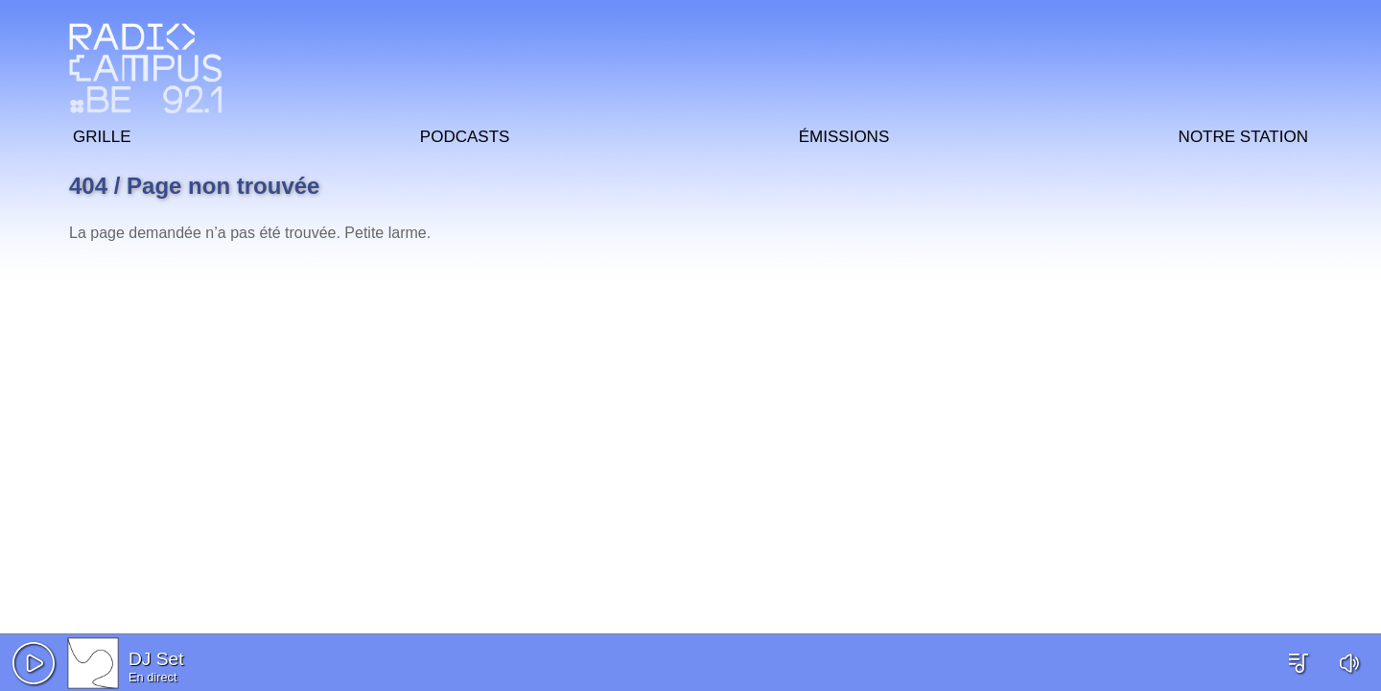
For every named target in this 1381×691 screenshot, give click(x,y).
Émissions (844, 134)
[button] (33, 663)
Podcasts (465, 134)
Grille (101, 134)
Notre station (1243, 134)
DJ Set (156, 659)
